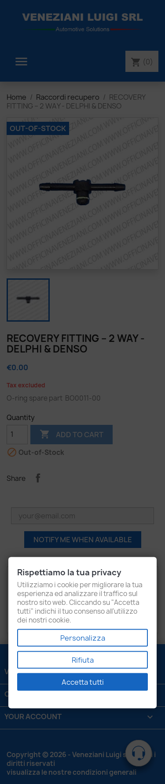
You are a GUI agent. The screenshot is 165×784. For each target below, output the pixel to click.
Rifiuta (83, 660)
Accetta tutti (83, 682)
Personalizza (82, 638)
